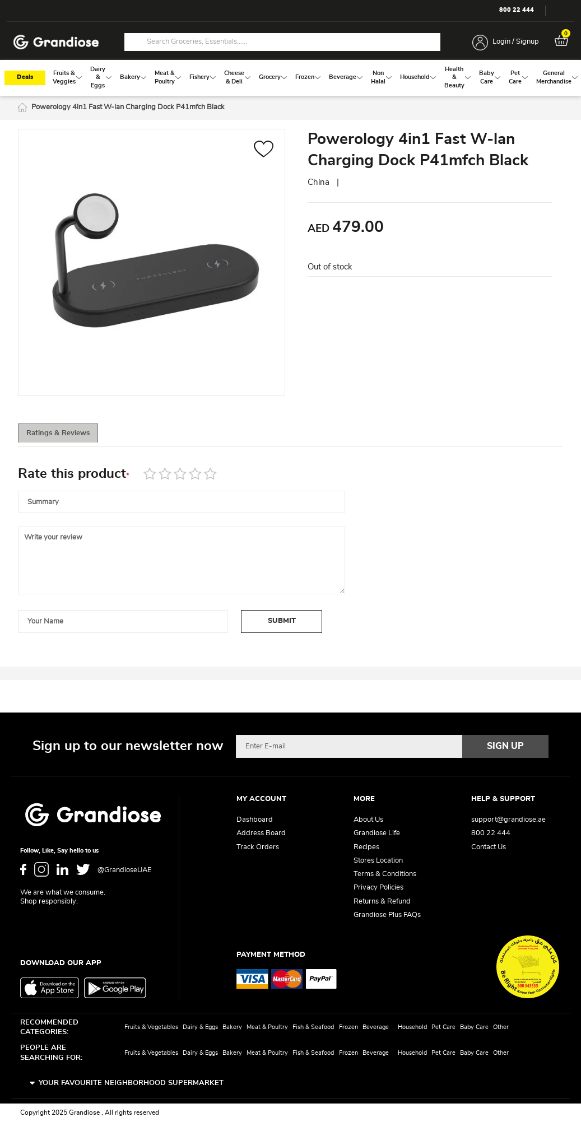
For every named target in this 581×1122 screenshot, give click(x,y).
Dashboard (254, 820)
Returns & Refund (382, 901)
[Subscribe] (505, 746)
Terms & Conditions (385, 874)
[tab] (68, 437)
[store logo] (56, 42)
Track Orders (257, 847)
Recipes (366, 847)
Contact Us (488, 847)
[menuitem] (64, 80)
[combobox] (282, 42)
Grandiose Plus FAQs (387, 915)
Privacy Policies (378, 888)
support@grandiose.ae (508, 820)
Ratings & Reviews (68, 437)
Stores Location (378, 860)
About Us (368, 820)
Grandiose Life (377, 833)
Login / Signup (515, 41)
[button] (263, 153)
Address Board (261, 833)
